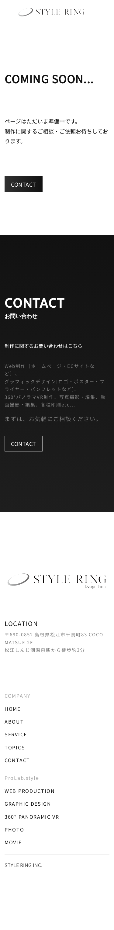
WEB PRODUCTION (30, 790)
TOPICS (15, 747)
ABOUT (14, 721)
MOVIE (13, 842)
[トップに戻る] (57, 12)
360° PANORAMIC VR (32, 816)
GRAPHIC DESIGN (28, 803)
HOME (13, 708)
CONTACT (23, 184)
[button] (106, 12)
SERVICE (16, 734)
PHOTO (14, 829)
